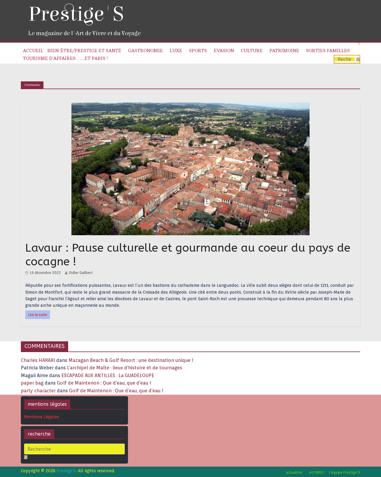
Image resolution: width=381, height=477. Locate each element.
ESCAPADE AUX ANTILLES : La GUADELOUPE (107, 375)
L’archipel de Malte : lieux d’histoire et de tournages (125, 368)
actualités (294, 472)
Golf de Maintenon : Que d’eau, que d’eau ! (104, 383)
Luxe (176, 50)
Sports (198, 50)
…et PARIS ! (94, 58)
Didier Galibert (81, 272)
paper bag (32, 383)
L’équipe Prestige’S (344, 472)
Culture (252, 50)
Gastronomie (145, 50)
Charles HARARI (38, 360)
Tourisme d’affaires (49, 58)
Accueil (33, 50)
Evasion (224, 50)
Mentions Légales (41, 416)
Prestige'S (76, 14)
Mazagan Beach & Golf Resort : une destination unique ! (130, 360)
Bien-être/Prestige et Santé (84, 50)
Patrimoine (284, 50)
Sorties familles (328, 50)
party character (38, 391)
